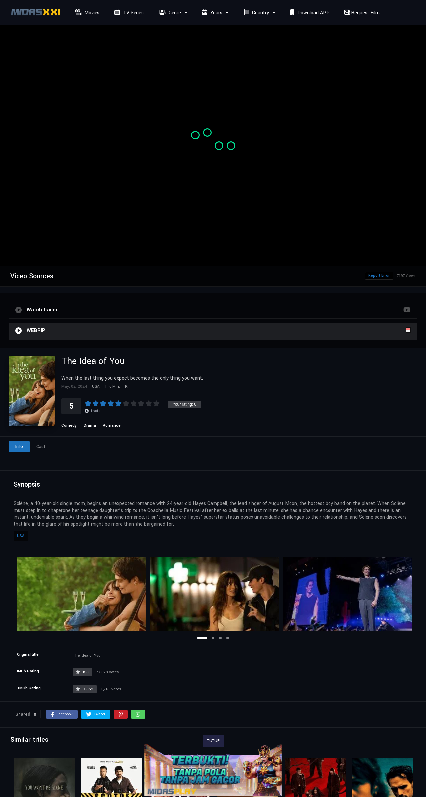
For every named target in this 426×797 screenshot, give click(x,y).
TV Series (128, 12)
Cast (41, 447)
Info (19, 447)
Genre (169, 12)
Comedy (69, 425)
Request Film (361, 12)
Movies (86, 12)
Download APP (309, 12)
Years (211, 12)
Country (255, 12)
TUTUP (213, 741)
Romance (112, 425)
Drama (90, 425)
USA (21, 536)
